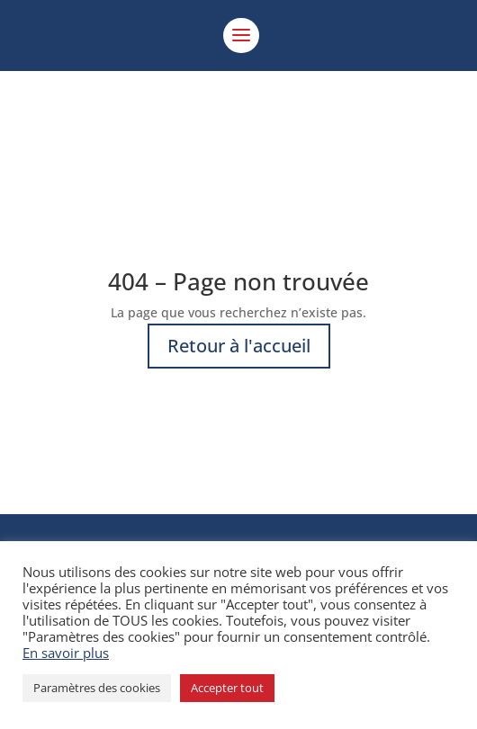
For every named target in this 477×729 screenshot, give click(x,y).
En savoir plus (65, 653)
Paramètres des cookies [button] (96, 688)
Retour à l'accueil (238, 345)
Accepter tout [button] (227, 688)
